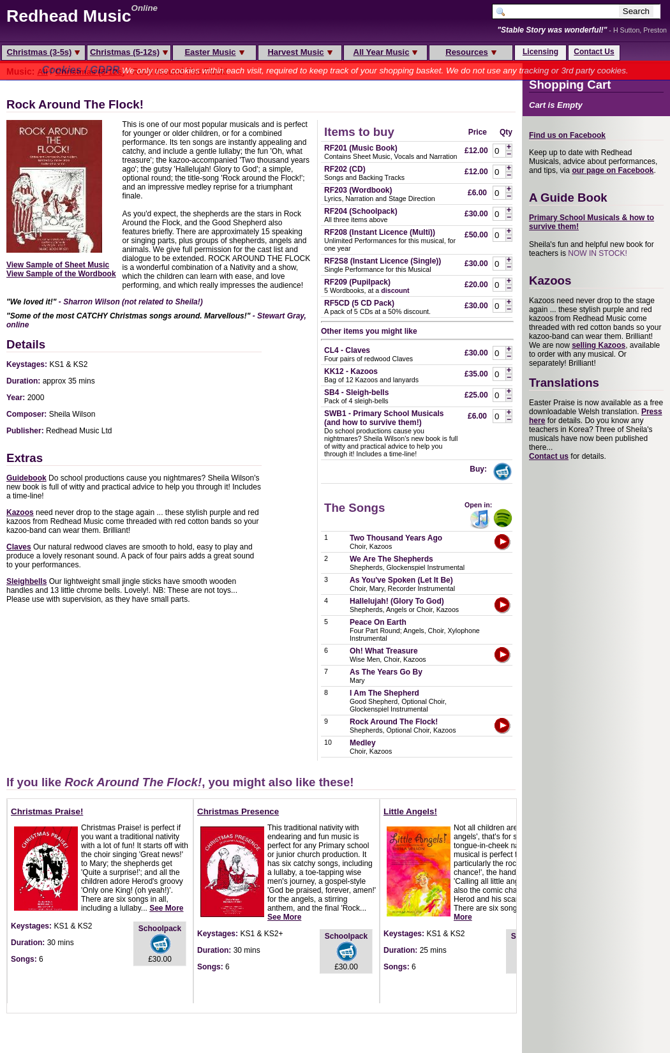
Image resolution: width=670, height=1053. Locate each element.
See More (166, 908)
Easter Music (214, 52)
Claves (18, 546)
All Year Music (386, 52)
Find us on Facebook (567, 135)
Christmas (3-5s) (43, 52)
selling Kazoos (598, 345)
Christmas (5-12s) (129, 52)
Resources (470, 52)
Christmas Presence (238, 811)
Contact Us (594, 51)
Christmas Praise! (47, 811)
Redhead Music (68, 16)
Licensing (540, 51)
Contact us (549, 456)
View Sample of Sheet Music (57, 264)
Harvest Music (299, 52)
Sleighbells (26, 581)
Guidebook (26, 478)
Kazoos (20, 512)
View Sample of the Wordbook (61, 273)
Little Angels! (410, 811)
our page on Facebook (612, 170)
